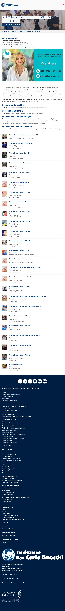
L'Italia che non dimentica (9, 401)
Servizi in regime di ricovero (10, 422)
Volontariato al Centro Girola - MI (19, 153)
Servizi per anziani (7, 436)
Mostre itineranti (7, 403)
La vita (4, 390)
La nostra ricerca (7, 456)
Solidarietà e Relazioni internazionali (16, 497)
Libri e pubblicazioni (8, 517)
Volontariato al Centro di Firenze (19, 287)
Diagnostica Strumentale (9, 430)
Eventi (4, 511)
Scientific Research (9, 454)
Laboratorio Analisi (7, 432)
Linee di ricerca (6, 463)
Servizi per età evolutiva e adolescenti (13, 434)
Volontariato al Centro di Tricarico (20, 355)
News (4, 509)
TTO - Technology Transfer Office (11, 461)
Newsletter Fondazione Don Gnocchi (13, 519)
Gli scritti (4, 392)
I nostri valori (6, 408)
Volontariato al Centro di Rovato (19, 202)
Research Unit (6, 473)
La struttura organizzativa (9, 410)
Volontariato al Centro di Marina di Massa (22, 277)
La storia (4, 412)
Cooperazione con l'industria (10, 482)
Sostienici (5, 523)
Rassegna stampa (8, 532)
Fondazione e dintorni (8, 414)
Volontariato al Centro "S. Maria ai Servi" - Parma (24, 267)
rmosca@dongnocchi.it (27, 47)
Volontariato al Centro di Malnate (19, 231)
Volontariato (5, 527)
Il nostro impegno (7, 499)
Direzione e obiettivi (8, 478)
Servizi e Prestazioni (9, 420)
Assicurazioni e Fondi (10, 539)
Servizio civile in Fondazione (10, 529)
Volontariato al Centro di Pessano (19, 192)
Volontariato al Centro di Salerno (19, 326)
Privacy (5, 542)
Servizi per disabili (7, 440)
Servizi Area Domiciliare (9, 426)
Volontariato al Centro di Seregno (19, 211)
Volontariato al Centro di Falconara (20, 316)
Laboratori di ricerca (8, 465)
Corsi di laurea (6, 490)
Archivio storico (6, 399)
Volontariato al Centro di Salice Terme (21, 241)
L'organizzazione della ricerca (11, 459)
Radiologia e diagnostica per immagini (13, 428)
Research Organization (8, 469)
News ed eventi (7, 507)
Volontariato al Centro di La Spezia (20, 259)
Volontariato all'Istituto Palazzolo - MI (21, 143)
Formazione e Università (11, 486)
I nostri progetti (6, 501)
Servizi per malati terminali (10, 442)
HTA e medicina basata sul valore (12, 480)
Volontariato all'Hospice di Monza (19, 182)
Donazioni (5, 525)
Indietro (4, 31)
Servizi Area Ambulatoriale (10, 424)
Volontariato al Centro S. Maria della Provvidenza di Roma (27, 296)
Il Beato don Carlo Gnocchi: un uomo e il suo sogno (21, 388)
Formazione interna (7, 494)
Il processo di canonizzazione (11, 394)
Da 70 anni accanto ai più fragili (14, 406)
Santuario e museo (7, 397)
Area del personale (9, 536)
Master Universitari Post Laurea (11, 488)
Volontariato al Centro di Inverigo (19, 221)
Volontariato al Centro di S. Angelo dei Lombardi (24, 335)
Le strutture (7, 446)
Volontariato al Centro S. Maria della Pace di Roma (25, 306)
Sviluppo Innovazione (10, 476)
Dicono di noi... (6, 513)
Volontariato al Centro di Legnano (19, 172)
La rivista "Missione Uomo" (10, 515)
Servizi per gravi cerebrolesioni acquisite (14, 438)
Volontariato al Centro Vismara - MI (20, 163)
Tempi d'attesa (7, 449)
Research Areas (6, 471)
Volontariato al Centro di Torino (19, 250)
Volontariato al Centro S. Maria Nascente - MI (23, 135)
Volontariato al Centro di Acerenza (20, 345)
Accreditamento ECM (8, 492)
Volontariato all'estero (16, 365)
